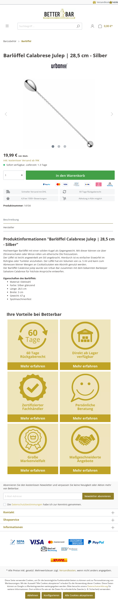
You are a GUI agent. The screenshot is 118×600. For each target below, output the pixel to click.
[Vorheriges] (5, 114)
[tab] (58, 220)
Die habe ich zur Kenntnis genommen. (44, 504)
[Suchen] (78, 26)
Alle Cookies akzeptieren (79, 595)
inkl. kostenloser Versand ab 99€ (21, 160)
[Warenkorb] (105, 26)
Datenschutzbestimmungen (27, 504)
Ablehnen (32, 595)
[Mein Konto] (92, 26)
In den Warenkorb (70, 175)
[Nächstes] (112, 114)
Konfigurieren (51, 595)
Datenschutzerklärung (97, 586)
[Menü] (7, 26)
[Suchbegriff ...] (46, 26)
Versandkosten (67, 570)
